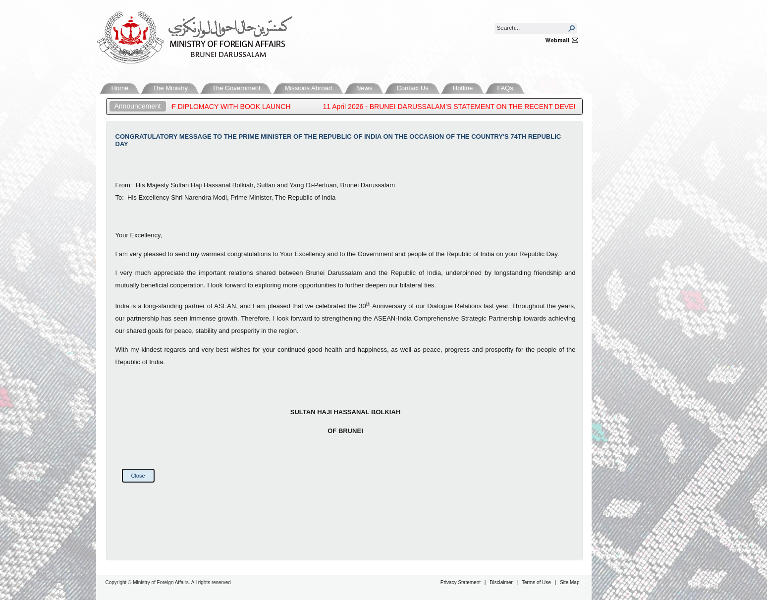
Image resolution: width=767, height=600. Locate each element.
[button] (571, 28)
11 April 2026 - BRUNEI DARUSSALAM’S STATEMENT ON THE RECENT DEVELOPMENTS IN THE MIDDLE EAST (507, 106)
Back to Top (740, 546)
